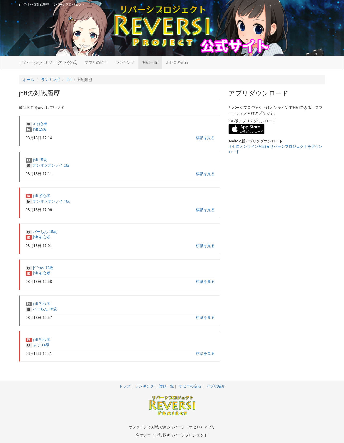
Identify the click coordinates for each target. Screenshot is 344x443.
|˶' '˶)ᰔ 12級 (43, 267)
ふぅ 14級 (41, 345)
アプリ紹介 (215, 386)
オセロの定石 (177, 62)
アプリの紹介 (96, 62)
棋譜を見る (205, 138)
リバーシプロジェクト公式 (48, 62)
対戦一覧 (149, 62)
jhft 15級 (40, 129)
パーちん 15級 (45, 232)
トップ (124, 386)
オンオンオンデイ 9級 (51, 165)
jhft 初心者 (41, 196)
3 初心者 (40, 124)
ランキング (125, 62)
